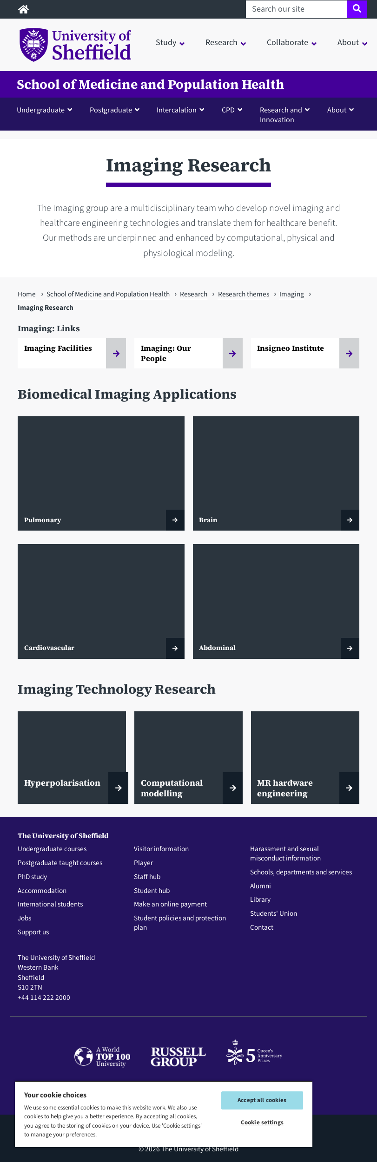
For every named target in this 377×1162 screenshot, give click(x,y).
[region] (163, 1114)
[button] (46, 109)
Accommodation (42, 891)
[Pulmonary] (101, 473)
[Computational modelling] (188, 757)
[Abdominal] (276, 601)
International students (50, 904)
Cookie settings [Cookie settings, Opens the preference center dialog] (262, 1122)
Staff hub (147, 877)
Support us (33, 932)
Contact (261, 927)
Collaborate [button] (287, 42)
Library (260, 900)
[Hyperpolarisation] (72, 757)
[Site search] (357, 9)
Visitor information (161, 849)
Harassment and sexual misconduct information (285, 854)
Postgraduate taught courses (60, 863)
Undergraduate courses (52, 849)
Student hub (152, 891)
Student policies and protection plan (180, 923)
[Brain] (276, 473)
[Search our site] (296, 9)
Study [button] (166, 42)
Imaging (291, 294)
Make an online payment (170, 904)
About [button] (348, 42)
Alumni (260, 886)
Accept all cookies (262, 1100)
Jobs (24, 918)
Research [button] (221, 42)
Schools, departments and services (301, 872)
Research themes (243, 294)
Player (143, 863)
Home (27, 294)
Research (193, 294)
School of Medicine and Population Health (150, 84)
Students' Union (273, 914)
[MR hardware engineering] (305, 757)
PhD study (32, 877)
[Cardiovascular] (101, 601)
